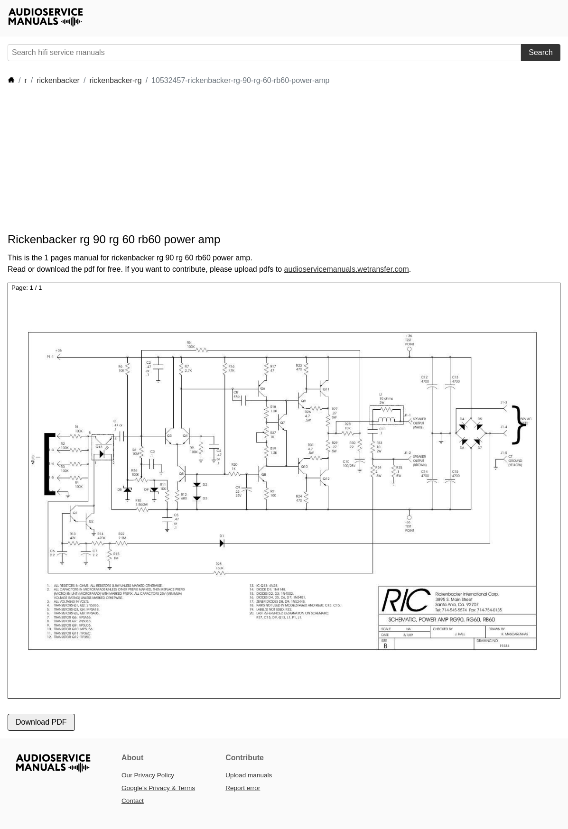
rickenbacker (58, 80)
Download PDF (41, 722)
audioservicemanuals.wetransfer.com (346, 269)
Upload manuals (248, 775)
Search (541, 52)
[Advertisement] (278, 159)
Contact (132, 800)
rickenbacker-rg (115, 80)
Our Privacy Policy (147, 775)
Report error (242, 788)
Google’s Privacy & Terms (158, 788)
